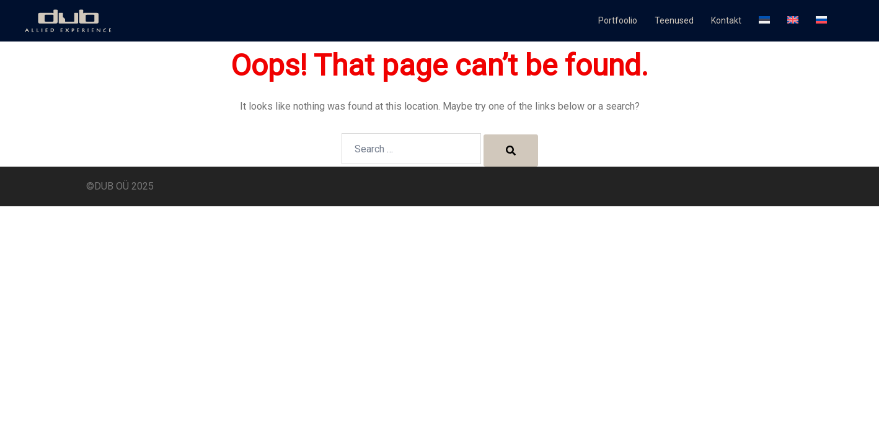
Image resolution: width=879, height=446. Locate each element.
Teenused (674, 20)
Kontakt (726, 20)
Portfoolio (617, 20)
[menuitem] (764, 21)
